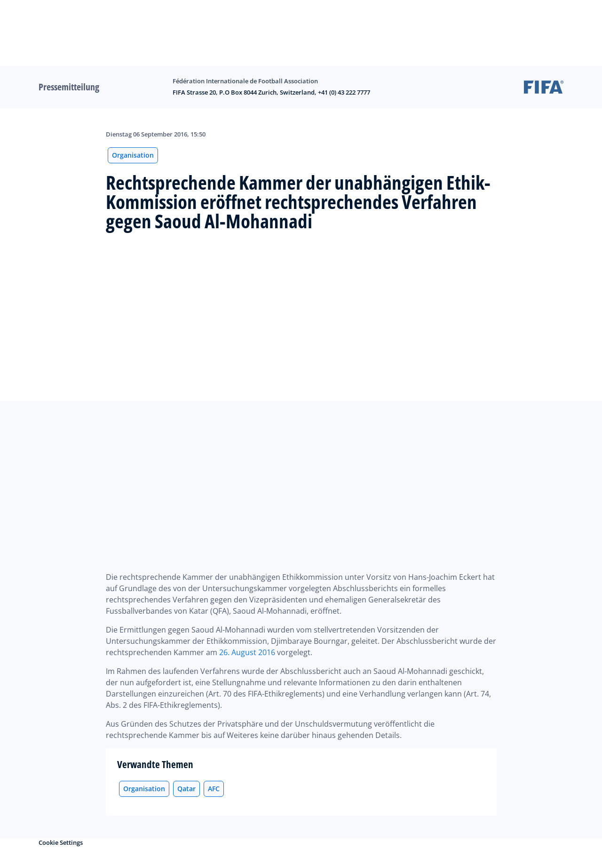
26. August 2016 (247, 652)
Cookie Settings (61, 842)
